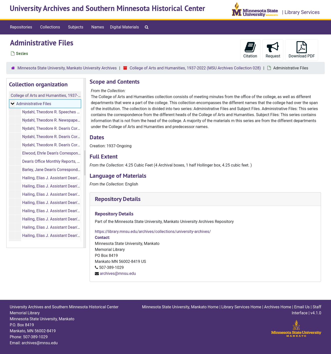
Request (273, 49)
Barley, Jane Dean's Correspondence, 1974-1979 (64, 169)
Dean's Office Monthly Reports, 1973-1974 (59, 161)
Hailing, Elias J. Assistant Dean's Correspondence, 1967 (71, 194)
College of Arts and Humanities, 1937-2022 (49, 95)
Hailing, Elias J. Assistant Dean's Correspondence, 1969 (71, 210)
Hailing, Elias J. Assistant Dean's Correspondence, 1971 (71, 227)
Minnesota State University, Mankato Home (180, 307)
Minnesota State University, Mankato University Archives (67, 68)
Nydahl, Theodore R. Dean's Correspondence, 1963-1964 (71, 128)
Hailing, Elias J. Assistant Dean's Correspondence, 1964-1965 (76, 178)
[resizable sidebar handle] (85, 163)
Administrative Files (33, 103)
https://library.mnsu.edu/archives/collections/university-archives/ (153, 231)
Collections (50, 27)
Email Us (302, 307)
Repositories (21, 27)
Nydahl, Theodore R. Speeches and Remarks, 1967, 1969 (72, 112)
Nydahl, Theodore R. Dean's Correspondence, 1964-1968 (71, 136)
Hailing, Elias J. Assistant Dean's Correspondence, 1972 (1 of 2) (78, 235)
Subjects (75, 27)
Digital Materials (124, 27)
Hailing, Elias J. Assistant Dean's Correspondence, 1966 (71, 186)
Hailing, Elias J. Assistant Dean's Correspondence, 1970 (71, 219)
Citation (250, 49)
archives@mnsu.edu (118, 273)
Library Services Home (241, 307)
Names (97, 27)
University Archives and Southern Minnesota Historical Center (107, 8)
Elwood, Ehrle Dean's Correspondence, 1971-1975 (66, 153)
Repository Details (118, 199)
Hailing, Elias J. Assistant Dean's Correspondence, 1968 (71, 202)
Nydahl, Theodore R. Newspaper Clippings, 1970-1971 (69, 120)
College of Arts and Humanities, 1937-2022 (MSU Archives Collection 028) (195, 68)
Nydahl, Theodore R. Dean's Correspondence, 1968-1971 (71, 145)
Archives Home (277, 307)
